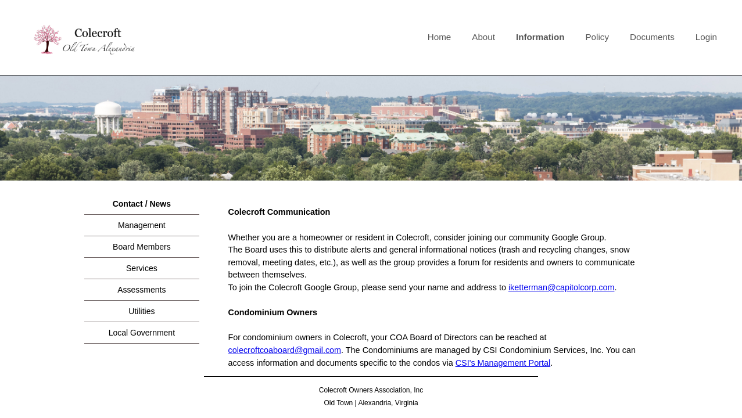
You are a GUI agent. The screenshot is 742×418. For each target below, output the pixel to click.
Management (142, 225)
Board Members (142, 246)
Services (141, 268)
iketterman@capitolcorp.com (561, 287)
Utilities (141, 311)
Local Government (142, 332)
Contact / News (142, 203)
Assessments (141, 289)
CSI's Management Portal (503, 362)
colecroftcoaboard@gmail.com (285, 350)
